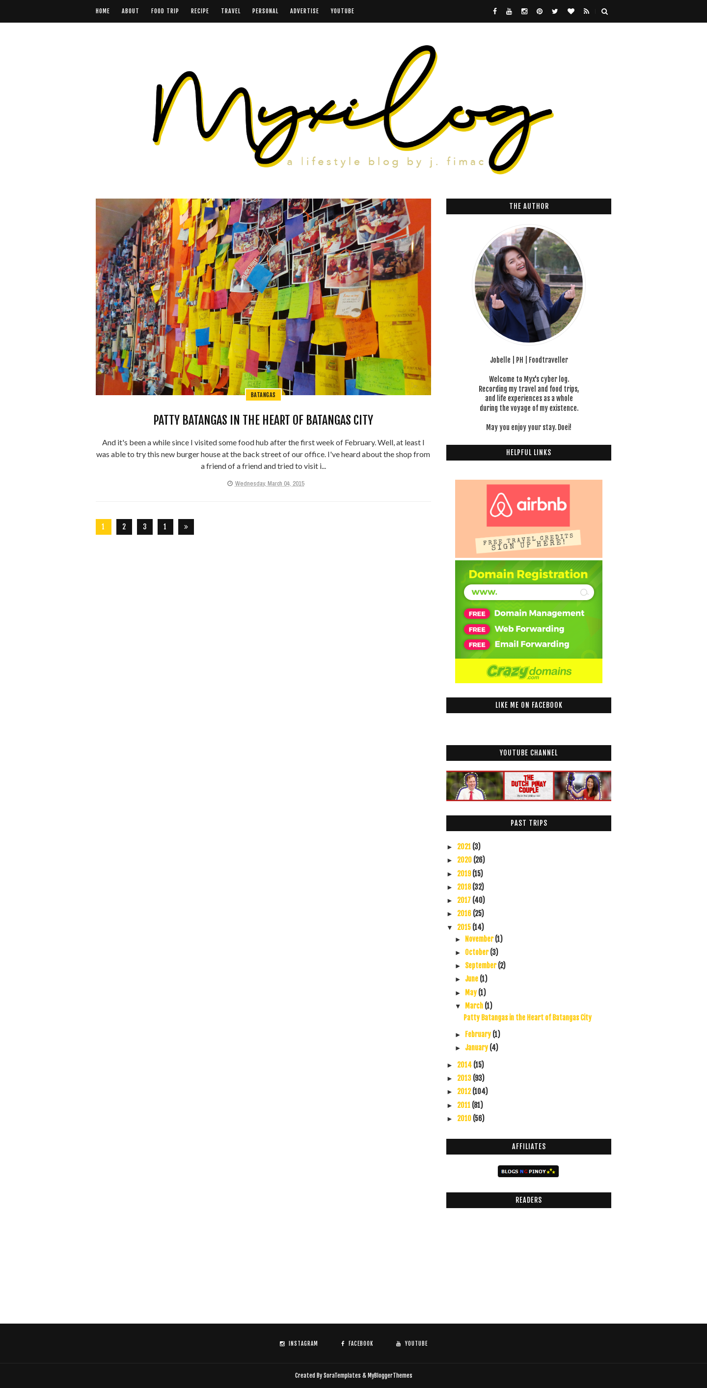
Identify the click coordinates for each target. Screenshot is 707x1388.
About (130, 11)
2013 (465, 1078)
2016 (465, 913)
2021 (464, 846)
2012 (464, 1091)
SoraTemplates (342, 1375)
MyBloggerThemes (390, 1375)
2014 (465, 1065)
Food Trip (165, 11)
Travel (231, 11)
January (477, 1047)
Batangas (263, 395)
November (480, 939)
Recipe (200, 11)
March (475, 1006)
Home (103, 11)
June (472, 979)
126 (165, 528)
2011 (464, 1105)
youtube (342, 11)
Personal (265, 11)
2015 (464, 927)
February (478, 1034)
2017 (464, 900)
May (471, 992)
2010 (465, 1118)
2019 (464, 873)
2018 (464, 887)
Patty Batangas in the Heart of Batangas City (263, 420)
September (481, 965)
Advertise (304, 11)
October (477, 952)
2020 (465, 860)
